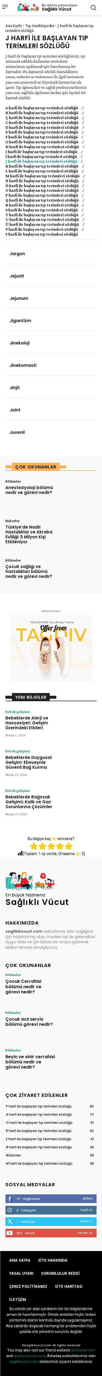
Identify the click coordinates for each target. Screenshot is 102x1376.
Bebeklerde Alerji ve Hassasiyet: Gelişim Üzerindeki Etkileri (26, 723)
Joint (15, 410)
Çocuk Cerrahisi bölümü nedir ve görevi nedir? (23, 986)
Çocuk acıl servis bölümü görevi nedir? (29, 1021)
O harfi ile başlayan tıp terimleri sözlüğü (42, 190)
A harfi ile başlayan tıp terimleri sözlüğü (41, 108)
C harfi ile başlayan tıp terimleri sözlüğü (41, 122)
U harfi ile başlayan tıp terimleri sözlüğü (42, 219)
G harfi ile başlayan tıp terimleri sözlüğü (41, 142)
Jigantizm (20, 321)
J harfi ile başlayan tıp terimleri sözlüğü (41, 161)
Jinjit (15, 387)
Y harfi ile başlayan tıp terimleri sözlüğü (41, 234)
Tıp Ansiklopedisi (39, 25)
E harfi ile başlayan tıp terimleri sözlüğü (41, 132)
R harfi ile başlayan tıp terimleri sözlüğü (41, 205)
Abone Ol (85, 1233)
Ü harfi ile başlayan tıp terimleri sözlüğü (42, 224)
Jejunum (19, 298)
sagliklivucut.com (24, 1361)
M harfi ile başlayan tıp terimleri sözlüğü (42, 176)
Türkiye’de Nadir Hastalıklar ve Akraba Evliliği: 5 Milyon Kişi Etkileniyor (28, 534)
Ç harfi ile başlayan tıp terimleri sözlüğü (41, 117)
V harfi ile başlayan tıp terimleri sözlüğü (41, 229)
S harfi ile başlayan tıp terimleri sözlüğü (41, 210)
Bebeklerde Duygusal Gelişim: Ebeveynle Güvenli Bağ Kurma (28, 762)
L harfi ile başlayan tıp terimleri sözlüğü (41, 171)
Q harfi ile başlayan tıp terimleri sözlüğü (42, 200)
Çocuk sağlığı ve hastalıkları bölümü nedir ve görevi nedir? (28, 571)
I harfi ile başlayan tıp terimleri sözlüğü (41, 152)
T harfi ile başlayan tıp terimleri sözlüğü (41, 215)
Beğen (88, 1198)
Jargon (17, 254)
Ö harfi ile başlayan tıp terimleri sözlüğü (42, 186)
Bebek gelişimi (17, 711)
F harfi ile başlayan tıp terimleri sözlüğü (41, 137)
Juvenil (17, 432)
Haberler (12, 521)
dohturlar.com (83, 1350)
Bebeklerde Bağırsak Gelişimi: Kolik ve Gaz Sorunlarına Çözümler (28, 802)
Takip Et (86, 1210)
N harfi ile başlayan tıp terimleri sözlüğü (42, 181)
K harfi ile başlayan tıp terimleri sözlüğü (41, 166)
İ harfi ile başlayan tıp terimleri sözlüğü (41, 156)
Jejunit (17, 276)
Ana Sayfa (13, 25)
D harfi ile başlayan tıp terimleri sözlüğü (42, 127)
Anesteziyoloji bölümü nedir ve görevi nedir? (29, 490)
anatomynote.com (29, 1356)
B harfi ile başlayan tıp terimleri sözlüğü (41, 113)
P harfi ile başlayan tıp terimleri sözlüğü (41, 195)
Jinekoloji (20, 343)
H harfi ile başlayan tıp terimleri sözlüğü (42, 147)
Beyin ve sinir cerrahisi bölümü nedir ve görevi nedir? (30, 1062)
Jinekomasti (23, 365)
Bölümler (13, 481)
